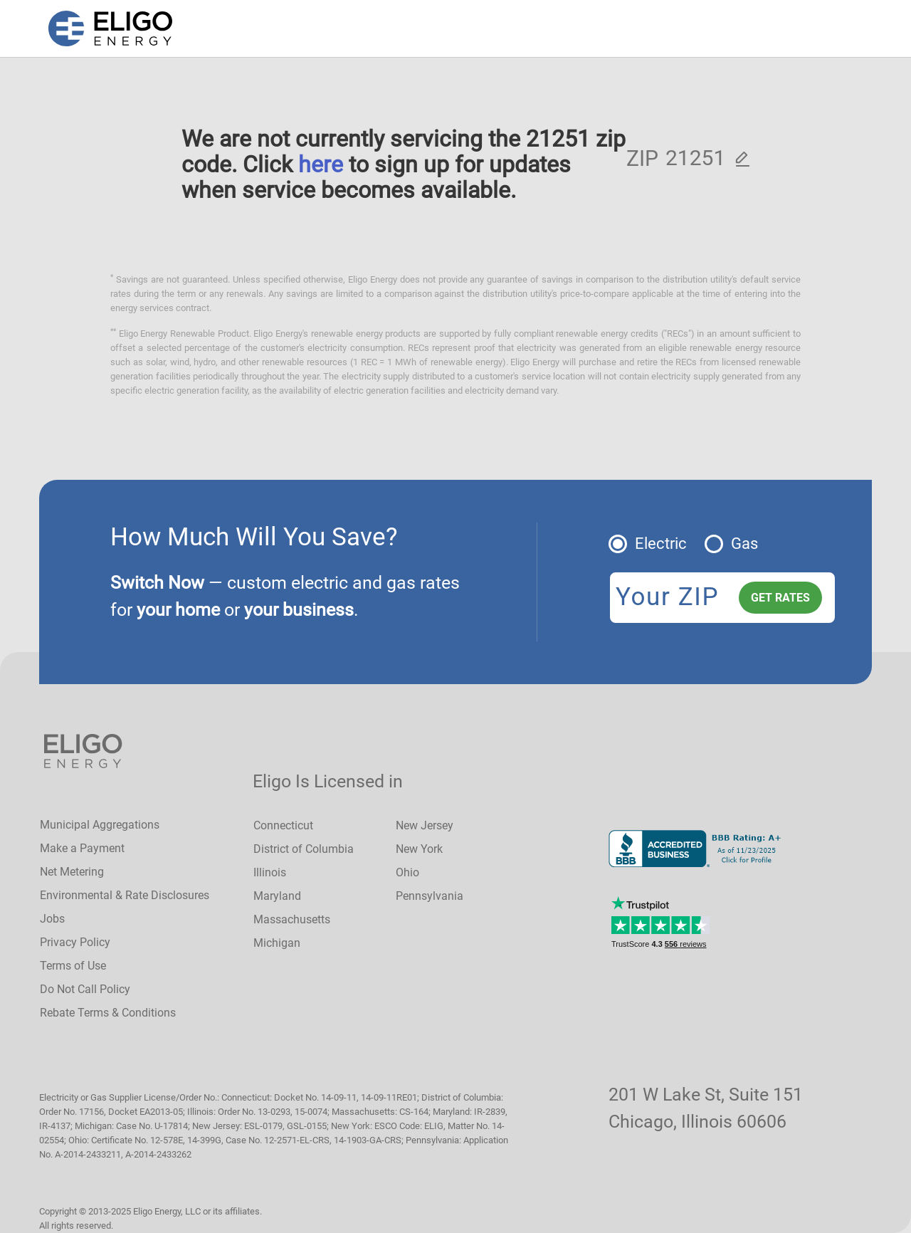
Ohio (407, 872)
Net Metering (72, 871)
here (320, 164)
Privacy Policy (75, 942)
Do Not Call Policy (85, 989)
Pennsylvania (429, 896)
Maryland (277, 896)
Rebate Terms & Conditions (108, 1012)
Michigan (276, 943)
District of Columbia (303, 849)
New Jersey (424, 825)
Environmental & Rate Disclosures (124, 895)
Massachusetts (291, 919)
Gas (744, 543)
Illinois (269, 872)
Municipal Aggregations (99, 824)
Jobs (52, 918)
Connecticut (283, 825)
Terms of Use (73, 965)
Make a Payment (82, 848)
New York (419, 849)
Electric (661, 543)
